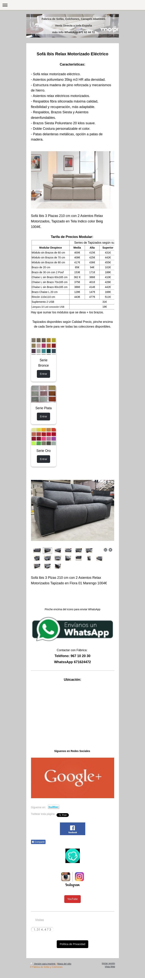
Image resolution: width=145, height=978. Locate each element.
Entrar (43, 373)
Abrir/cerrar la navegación (72, 5)
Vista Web (110, 966)
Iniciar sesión (108, 963)
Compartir (38, 842)
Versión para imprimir (43, 963)
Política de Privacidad (72, 944)
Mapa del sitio (64, 963)
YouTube (72, 899)
